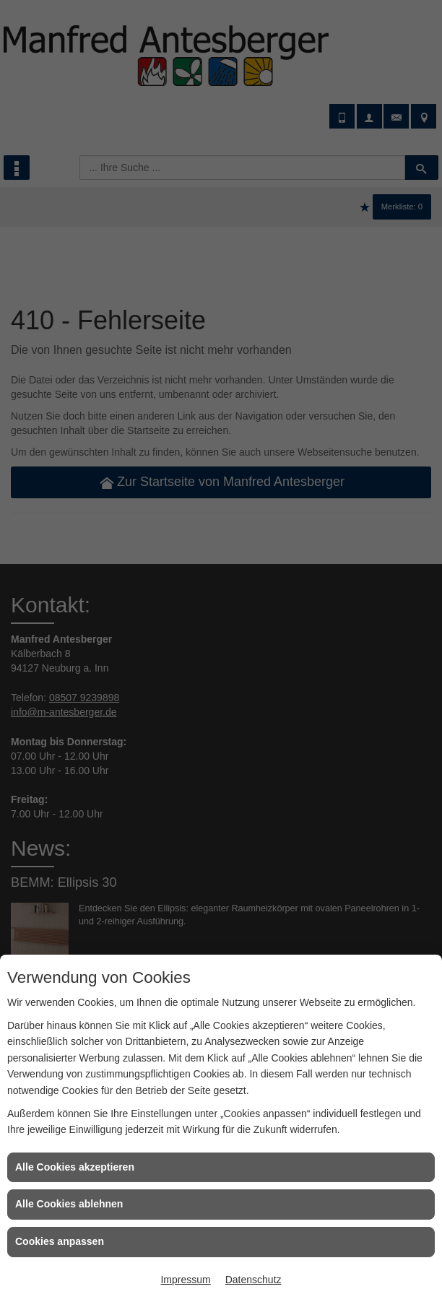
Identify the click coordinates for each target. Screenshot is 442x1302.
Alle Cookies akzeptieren (74, 1167)
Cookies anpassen (59, 1241)
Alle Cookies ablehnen (69, 1204)
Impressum (185, 1279)
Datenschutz (253, 1279)
